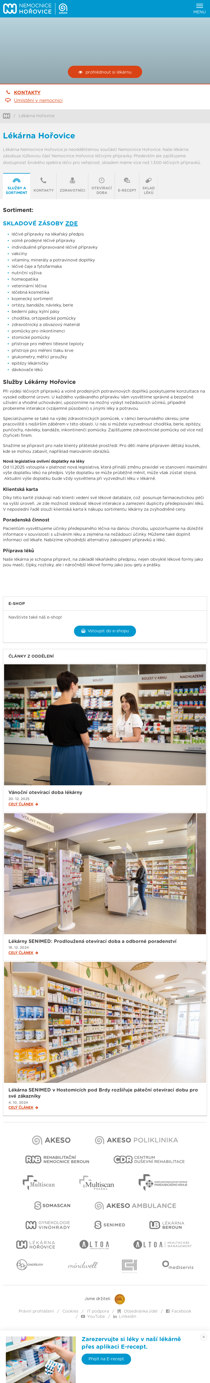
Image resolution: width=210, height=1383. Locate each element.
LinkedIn (124, 1317)
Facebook (178, 1311)
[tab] (17, 186)
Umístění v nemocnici (38, 100)
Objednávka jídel (137, 1311)
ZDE (71, 224)
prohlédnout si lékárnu (105, 72)
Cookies (70, 1311)
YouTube (93, 1317)
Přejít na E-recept (106, 1359)
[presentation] (16, 186)
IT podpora (98, 1311)
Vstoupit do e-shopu (105, 631)
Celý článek (23, 804)
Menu (199, 9)
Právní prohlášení (36, 1311)
